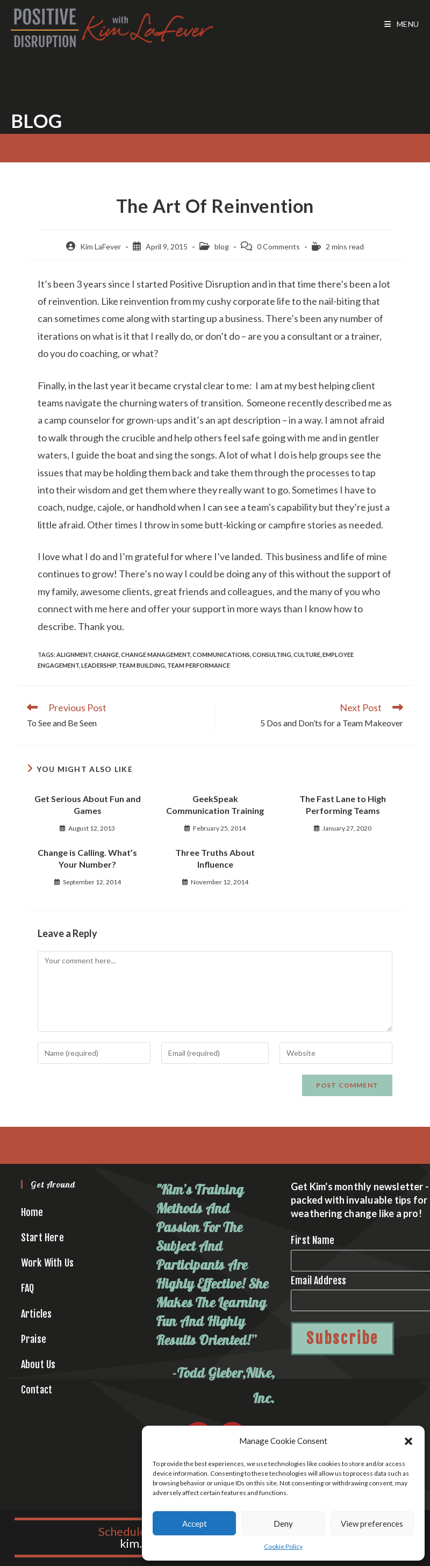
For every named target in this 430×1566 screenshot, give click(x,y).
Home (32, 1212)
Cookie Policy (283, 1546)
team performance (198, 665)
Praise (33, 1339)
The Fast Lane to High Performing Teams (342, 804)
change (106, 654)
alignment (73, 654)
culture (306, 654)
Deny (283, 1523)
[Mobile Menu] (401, 24)
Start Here (42, 1237)
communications (221, 654)
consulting (271, 654)
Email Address (319, 1280)
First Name (312, 1240)
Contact (36, 1390)
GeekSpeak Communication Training (215, 804)
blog (221, 246)
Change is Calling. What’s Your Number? (87, 858)
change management (155, 654)
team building (141, 665)
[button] (408, 1441)
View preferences (372, 1523)
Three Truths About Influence (215, 858)
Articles (36, 1314)
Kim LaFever (100, 246)
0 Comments (278, 246)
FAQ (27, 1288)
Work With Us (47, 1263)
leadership (98, 665)
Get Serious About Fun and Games (87, 804)
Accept (194, 1523)
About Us (38, 1364)
